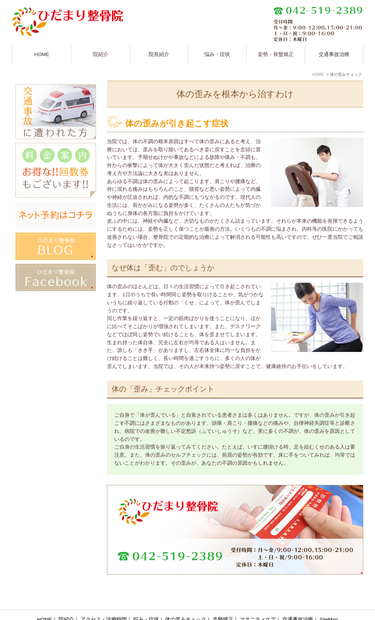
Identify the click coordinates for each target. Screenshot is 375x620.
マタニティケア (258, 602)
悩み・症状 (217, 54)
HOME (41, 54)
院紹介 (66, 602)
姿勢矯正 (223, 602)
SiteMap (329, 602)
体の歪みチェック (185, 602)
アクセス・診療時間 (104, 602)
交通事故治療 (334, 54)
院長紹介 (159, 54)
